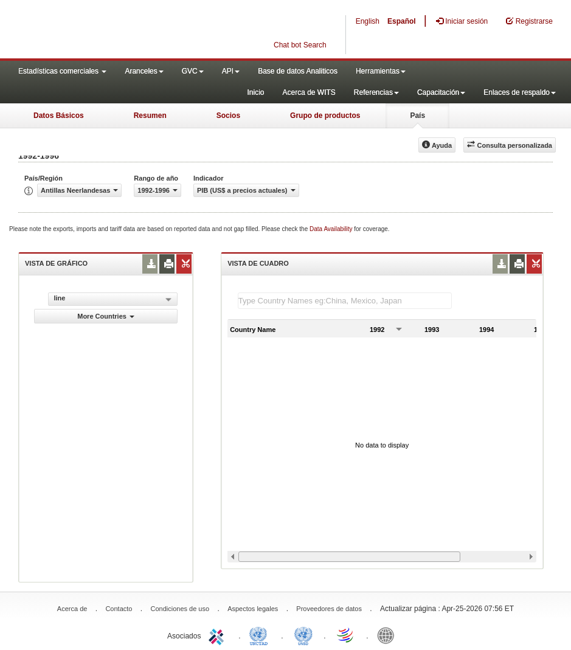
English (367, 21)
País (417, 115)
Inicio (255, 92)
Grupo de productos (325, 115)
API (231, 71)
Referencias (376, 92)
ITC (218, 635)
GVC (193, 71)
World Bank (388, 635)
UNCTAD (261, 635)
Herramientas (381, 71)
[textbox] (345, 300)
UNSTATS (303, 635)
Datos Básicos (58, 115)
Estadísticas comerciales (62, 71)
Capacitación (441, 92)
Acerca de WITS (308, 92)
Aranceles (144, 71)
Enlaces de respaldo (519, 92)
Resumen (150, 115)
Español (401, 21)
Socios (228, 115)
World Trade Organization (346, 635)
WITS (121, 30)
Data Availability (332, 229)
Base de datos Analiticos (297, 71)
